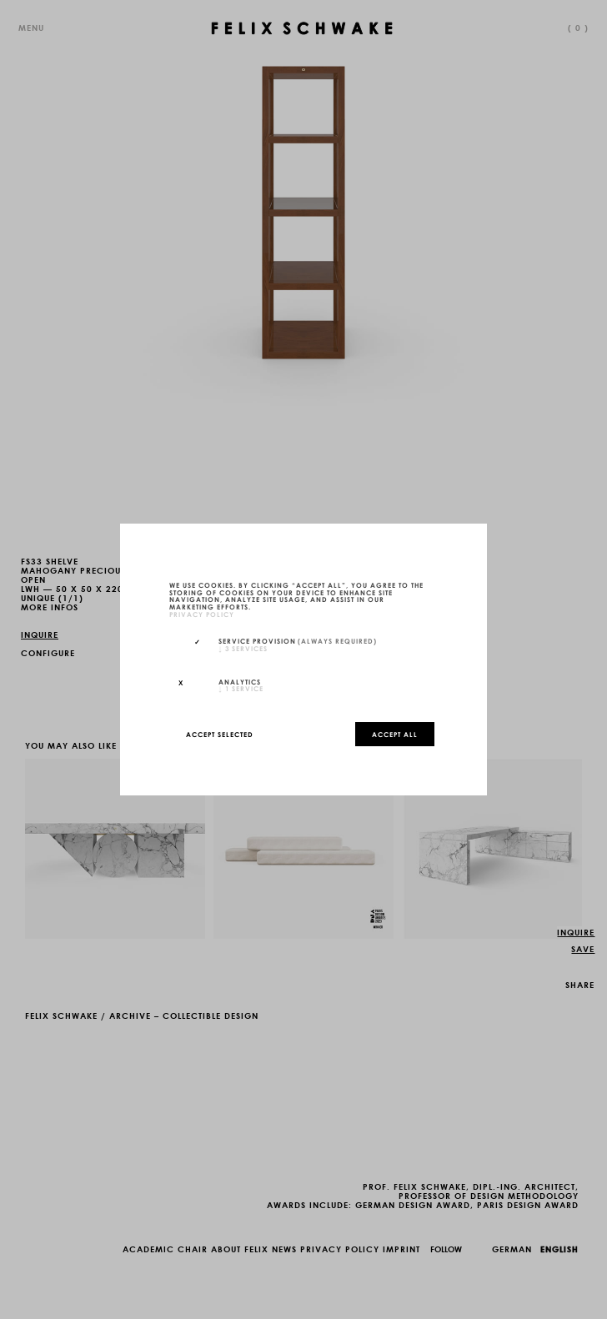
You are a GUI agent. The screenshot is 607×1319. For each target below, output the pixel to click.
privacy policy (201, 614)
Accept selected (219, 734)
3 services (243, 648)
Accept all (395, 734)
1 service (240, 688)
